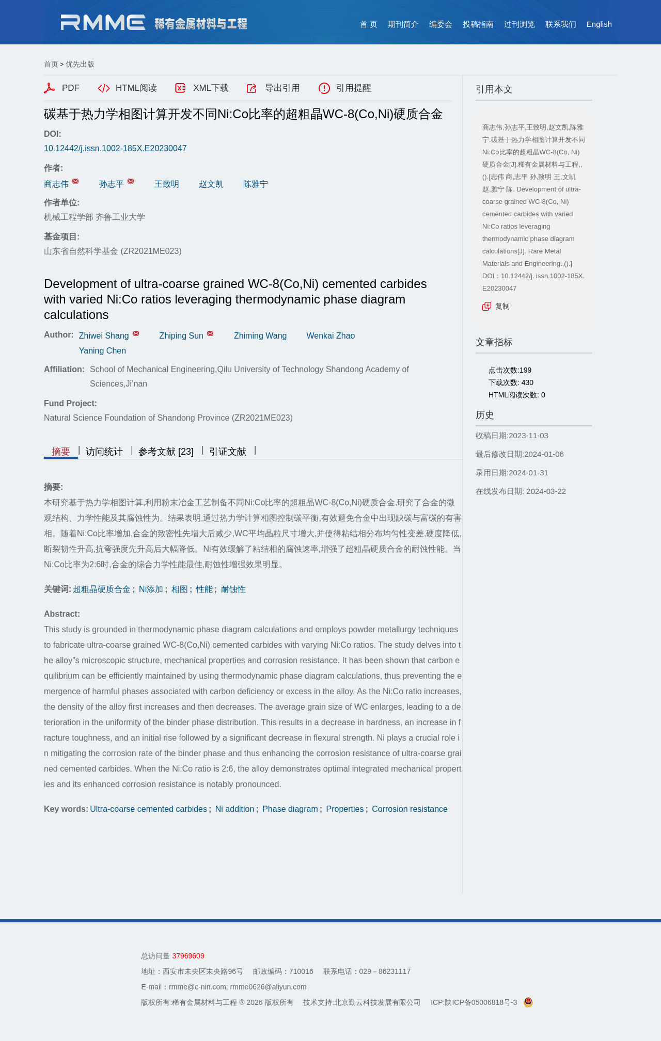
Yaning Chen (102, 350)
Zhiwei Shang (104, 335)
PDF (71, 88)
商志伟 (56, 184)
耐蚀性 (231, 589)
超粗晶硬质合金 (102, 589)
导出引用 (282, 88)
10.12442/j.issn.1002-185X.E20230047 (115, 148)
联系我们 (560, 24)
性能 (203, 589)
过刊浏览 (519, 24)
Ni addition (233, 809)
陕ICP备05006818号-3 (481, 1002)
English (599, 24)
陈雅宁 (255, 184)
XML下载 (211, 88)
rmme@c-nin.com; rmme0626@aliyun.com (238, 987)
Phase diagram (289, 809)
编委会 (440, 24)
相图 (178, 589)
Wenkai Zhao (330, 335)
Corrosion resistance (409, 809)
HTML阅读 (136, 88)
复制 (502, 306)
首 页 (368, 24)
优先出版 (80, 64)
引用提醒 (353, 88)
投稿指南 (478, 24)
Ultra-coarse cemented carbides (148, 809)
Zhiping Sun (181, 335)
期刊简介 (403, 24)
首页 (51, 64)
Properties (344, 809)
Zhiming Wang (260, 335)
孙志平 (111, 184)
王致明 (166, 184)
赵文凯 (211, 184)
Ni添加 (150, 589)
